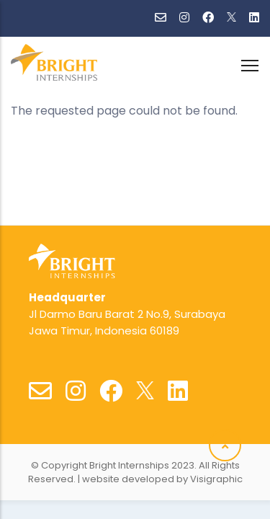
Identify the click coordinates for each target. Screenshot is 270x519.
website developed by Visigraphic (162, 479)
